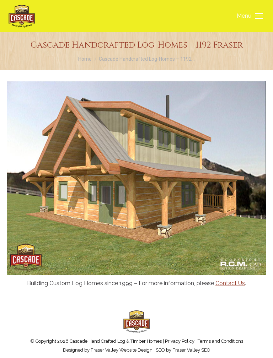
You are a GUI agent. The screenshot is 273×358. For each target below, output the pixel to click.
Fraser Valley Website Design (121, 350)
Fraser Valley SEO (191, 350)
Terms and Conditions (220, 341)
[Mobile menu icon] (250, 16)
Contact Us (230, 283)
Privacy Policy (179, 341)
